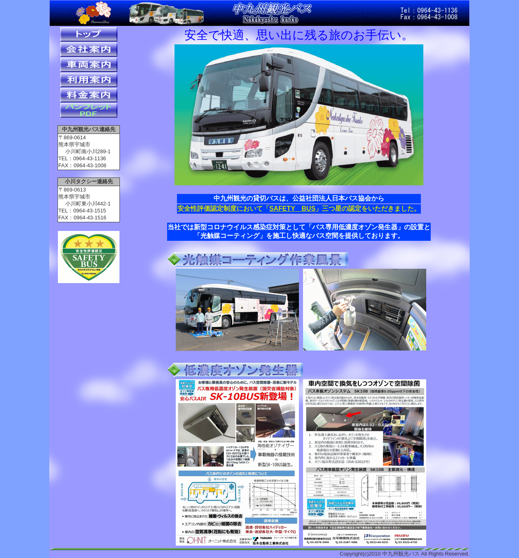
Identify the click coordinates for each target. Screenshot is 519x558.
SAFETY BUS (292, 208)
